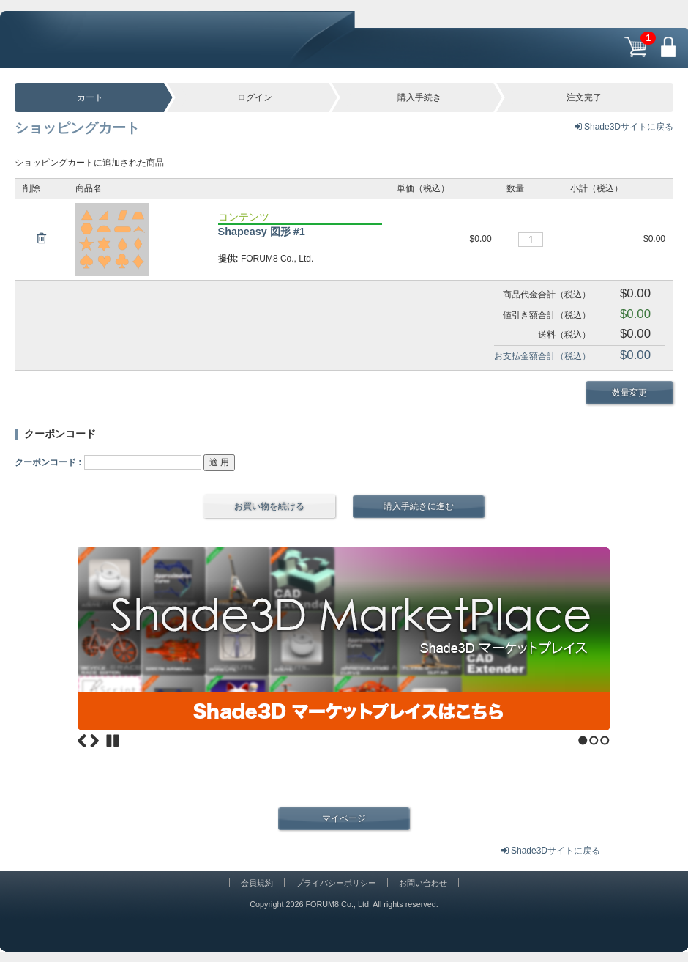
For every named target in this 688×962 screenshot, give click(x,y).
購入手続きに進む (419, 502)
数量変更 (629, 390)
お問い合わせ (423, 878)
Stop (112, 736)
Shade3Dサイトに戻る (624, 127)
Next (94, 736)
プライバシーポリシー (336, 878)
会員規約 (257, 878)
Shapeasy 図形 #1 (261, 231)
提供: (228, 259)
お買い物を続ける (269, 502)
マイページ (344, 813)
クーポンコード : (48, 458)
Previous (82, 736)
